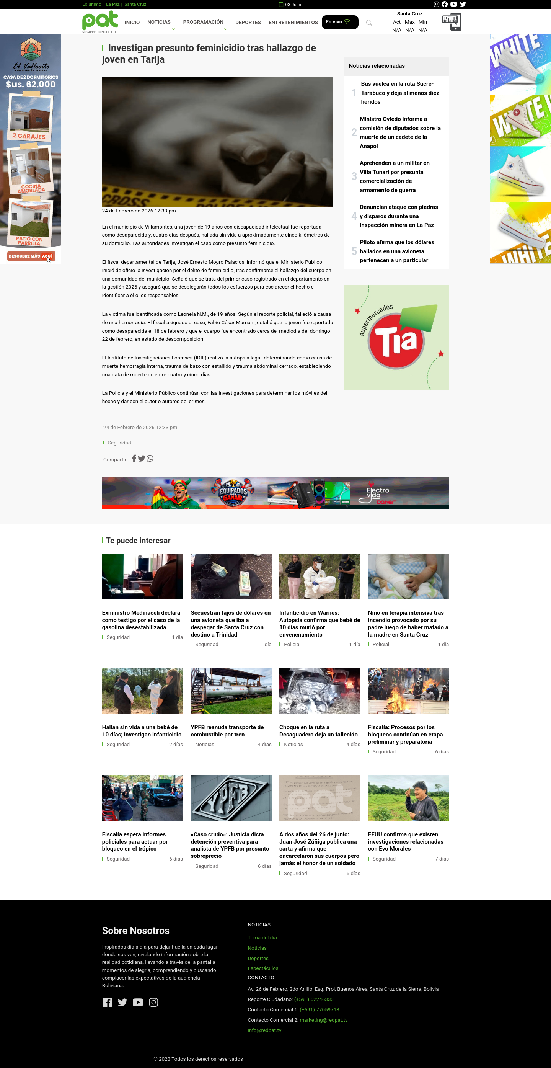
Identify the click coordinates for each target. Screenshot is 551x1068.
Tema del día (262, 938)
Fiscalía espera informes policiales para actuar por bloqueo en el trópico (135, 841)
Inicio (132, 22)
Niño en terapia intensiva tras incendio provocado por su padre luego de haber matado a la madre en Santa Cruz (408, 623)
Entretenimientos (293, 22)
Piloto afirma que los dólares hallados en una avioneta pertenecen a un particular (397, 251)
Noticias (159, 22)
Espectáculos (263, 968)
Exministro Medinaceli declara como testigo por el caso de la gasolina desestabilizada (141, 620)
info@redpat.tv (264, 1030)
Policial (292, 644)
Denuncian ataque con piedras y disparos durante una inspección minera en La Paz (399, 216)
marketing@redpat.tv (323, 1020)
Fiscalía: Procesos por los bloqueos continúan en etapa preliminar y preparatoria (405, 734)
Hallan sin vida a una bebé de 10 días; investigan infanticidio (142, 731)
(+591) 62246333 (314, 999)
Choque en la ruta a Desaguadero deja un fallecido (318, 731)
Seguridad (119, 443)
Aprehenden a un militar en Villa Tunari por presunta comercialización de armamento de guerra (395, 177)
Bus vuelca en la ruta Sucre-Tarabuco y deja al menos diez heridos (400, 92)
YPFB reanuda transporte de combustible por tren (227, 731)
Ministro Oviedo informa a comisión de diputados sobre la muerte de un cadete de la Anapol (400, 133)
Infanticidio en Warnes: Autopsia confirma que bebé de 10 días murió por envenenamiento (319, 623)
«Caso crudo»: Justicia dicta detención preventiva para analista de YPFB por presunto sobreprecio (230, 845)
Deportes (248, 22)
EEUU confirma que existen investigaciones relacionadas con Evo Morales (405, 841)
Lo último (91, 4)
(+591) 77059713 (319, 1009)
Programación (203, 22)
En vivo (338, 21)
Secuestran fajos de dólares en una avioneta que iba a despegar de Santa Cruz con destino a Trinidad (231, 623)
